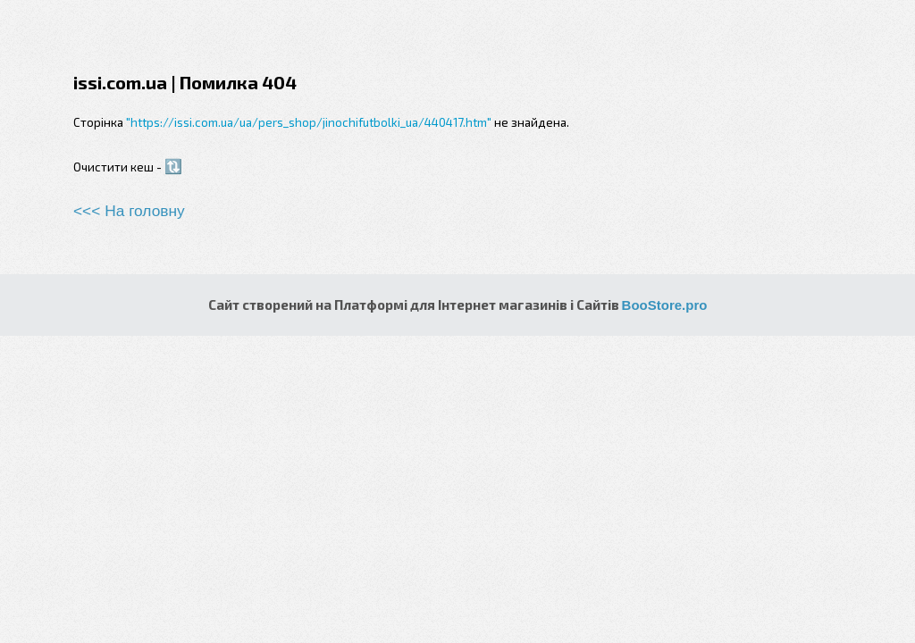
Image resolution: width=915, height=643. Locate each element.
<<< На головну (129, 211)
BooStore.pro (665, 305)
